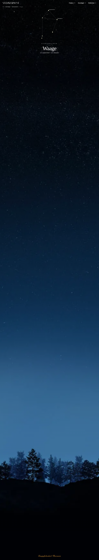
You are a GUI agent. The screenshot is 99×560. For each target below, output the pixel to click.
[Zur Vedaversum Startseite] (11, 3)
